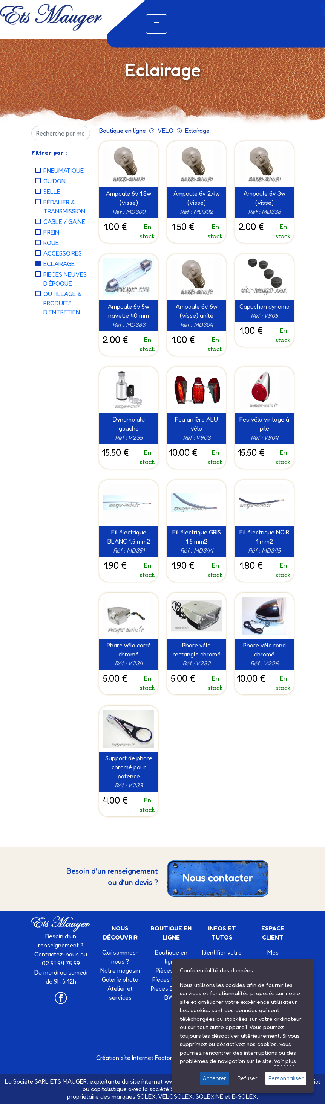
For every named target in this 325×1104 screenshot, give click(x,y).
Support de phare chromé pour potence (128, 767)
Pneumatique (63, 170)
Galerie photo (120, 979)
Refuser (247, 1078)
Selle (51, 191)
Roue (51, 243)
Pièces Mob (171, 970)
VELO (165, 130)
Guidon (54, 181)
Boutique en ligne (122, 130)
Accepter (214, 1078)
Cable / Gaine (64, 221)
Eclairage (59, 264)
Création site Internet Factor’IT (137, 1057)
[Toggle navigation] (156, 24)
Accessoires (62, 253)
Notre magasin (120, 970)
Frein (51, 232)
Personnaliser (286, 1078)
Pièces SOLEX (171, 979)
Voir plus (285, 1060)
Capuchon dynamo (264, 306)
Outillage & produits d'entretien (62, 303)
